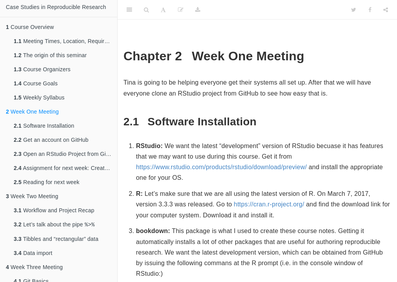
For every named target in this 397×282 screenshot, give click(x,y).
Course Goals (36, 83)
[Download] (197, 10)
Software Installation (44, 126)
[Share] (385, 10)
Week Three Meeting (34, 268)
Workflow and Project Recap (54, 210)
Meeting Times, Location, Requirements (65, 41)
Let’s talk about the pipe (54, 225)
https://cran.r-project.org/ (269, 204)
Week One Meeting (32, 111)
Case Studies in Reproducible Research (56, 7)
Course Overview (30, 27)
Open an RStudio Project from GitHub (65, 154)
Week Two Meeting (32, 196)
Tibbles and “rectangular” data (56, 240)
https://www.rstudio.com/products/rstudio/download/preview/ (221, 167)
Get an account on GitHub (51, 140)
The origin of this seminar (50, 55)
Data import (33, 254)
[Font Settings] (163, 10)
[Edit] (180, 10)
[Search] (146, 10)
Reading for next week (47, 182)
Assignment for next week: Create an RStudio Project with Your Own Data (65, 168)
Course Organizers (42, 69)
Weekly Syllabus (39, 97)
